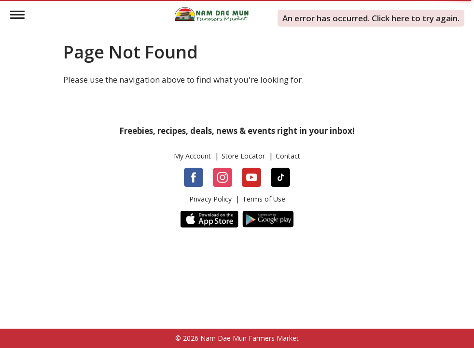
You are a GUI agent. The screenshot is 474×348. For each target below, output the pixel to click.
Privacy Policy (210, 199)
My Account (192, 156)
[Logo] (212, 13)
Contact (288, 156)
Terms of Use (263, 199)
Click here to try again (415, 18)
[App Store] (209, 219)
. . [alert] (371, 18)
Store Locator (243, 156)
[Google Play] (267, 219)
